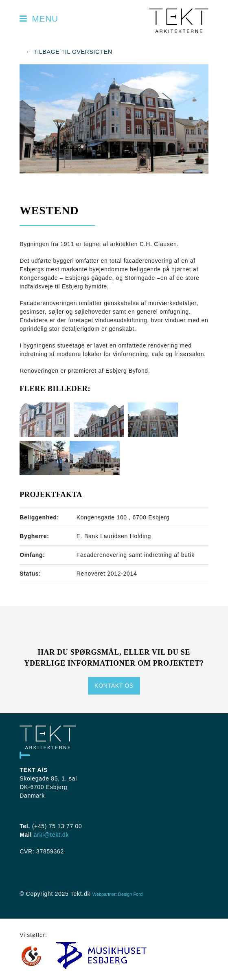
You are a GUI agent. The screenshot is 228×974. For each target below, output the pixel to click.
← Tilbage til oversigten (69, 51)
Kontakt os (114, 685)
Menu (37, 18)
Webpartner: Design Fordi (118, 894)
